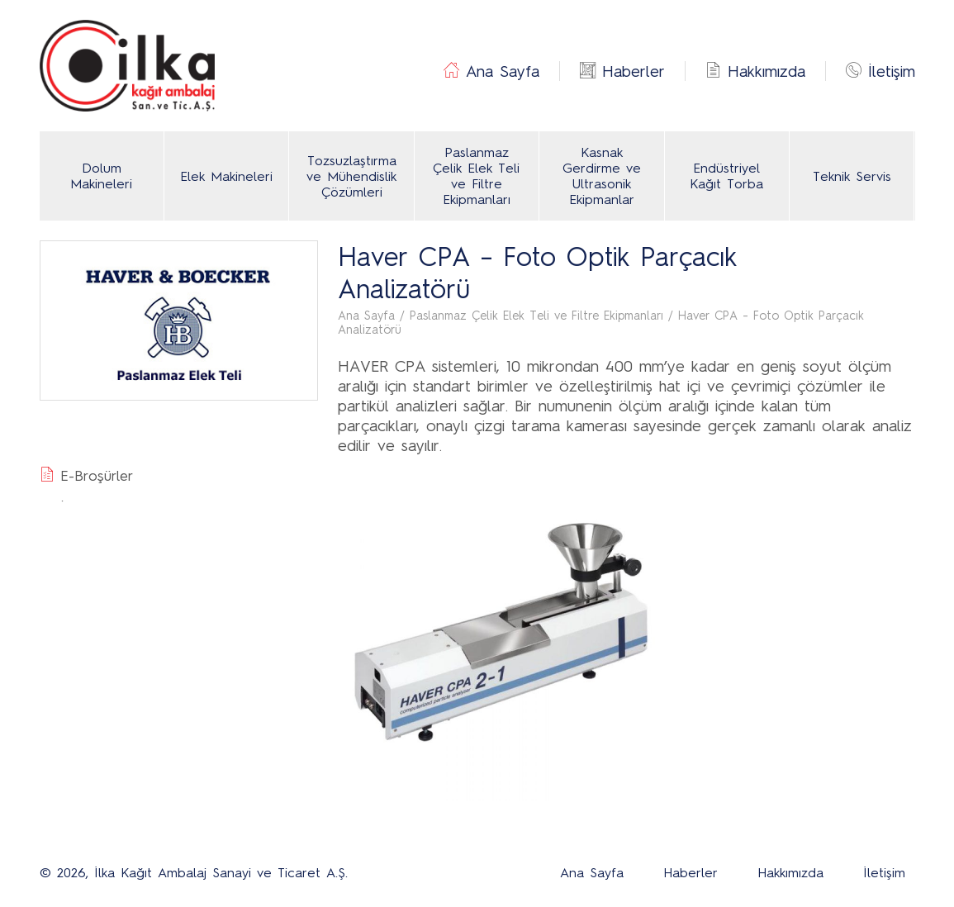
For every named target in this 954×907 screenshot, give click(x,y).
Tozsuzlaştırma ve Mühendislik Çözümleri (351, 176)
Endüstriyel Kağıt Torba (726, 176)
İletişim (891, 71)
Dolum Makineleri (101, 176)
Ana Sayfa (502, 71)
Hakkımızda (766, 71)
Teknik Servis (852, 176)
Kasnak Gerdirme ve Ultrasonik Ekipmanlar (601, 176)
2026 (71, 873)
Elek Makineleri (226, 176)
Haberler (633, 71)
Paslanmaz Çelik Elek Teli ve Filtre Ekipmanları (476, 176)
